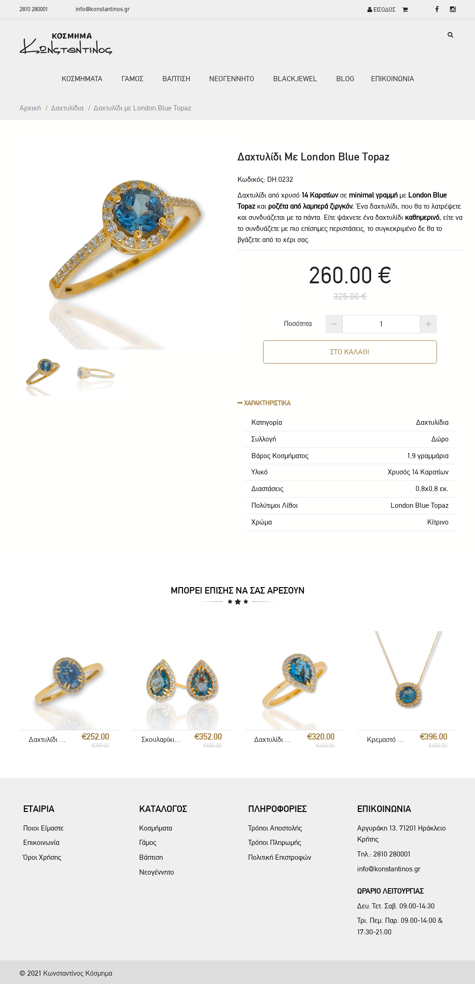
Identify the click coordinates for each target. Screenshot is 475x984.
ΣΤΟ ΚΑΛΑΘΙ (349, 352)
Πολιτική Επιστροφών (279, 857)
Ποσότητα (298, 323)
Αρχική (30, 108)
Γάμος (147, 842)
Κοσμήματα (155, 828)
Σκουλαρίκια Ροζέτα (161, 739)
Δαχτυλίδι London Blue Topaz (274, 739)
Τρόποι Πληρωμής (274, 842)
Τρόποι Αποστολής (275, 828)
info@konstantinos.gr (103, 9)
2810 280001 (33, 9)
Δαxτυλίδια (67, 108)
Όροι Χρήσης (42, 857)
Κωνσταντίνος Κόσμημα (77, 973)
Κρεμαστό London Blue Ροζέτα (387, 739)
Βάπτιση (151, 857)
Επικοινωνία (41, 842)
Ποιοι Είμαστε (43, 828)
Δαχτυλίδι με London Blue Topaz (49, 739)
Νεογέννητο (156, 872)
